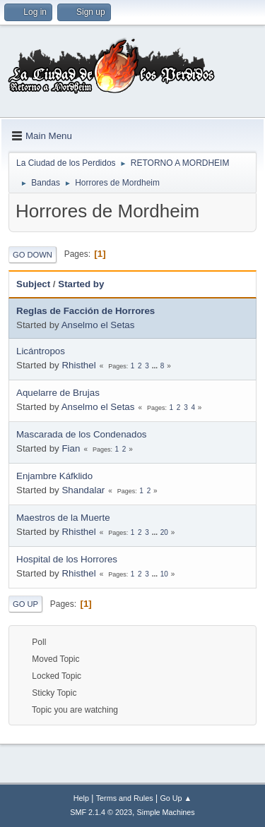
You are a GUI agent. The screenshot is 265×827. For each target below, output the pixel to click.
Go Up (25, 604)
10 (164, 574)
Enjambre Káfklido (54, 476)
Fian (70, 448)
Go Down (32, 254)
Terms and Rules (124, 798)
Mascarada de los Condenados (81, 434)
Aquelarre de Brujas (58, 392)
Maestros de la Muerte (63, 517)
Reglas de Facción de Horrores (85, 311)
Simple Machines (166, 812)
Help (81, 798)
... (156, 366)
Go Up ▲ (176, 798)
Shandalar (83, 490)
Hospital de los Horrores (66, 559)
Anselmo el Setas (98, 325)
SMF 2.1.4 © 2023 (101, 812)
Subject (33, 284)
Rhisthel (78, 365)
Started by (81, 284)
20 (164, 532)
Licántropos (40, 351)
